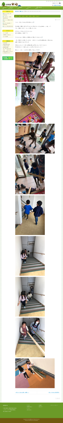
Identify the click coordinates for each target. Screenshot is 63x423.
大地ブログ (40, 406)
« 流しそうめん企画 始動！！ (22, 392)
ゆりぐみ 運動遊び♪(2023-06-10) (8, 21)
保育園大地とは (29, 406)
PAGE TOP (58, 398)
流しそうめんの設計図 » (54, 392)
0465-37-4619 (57, 5)
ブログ (21, 11)
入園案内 (21, 8)
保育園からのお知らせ (7, 34)
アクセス (30, 8)
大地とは (12, 8)
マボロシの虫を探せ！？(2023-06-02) (7, 24)
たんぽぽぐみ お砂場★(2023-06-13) (7, 17)
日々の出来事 (5, 36)
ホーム (5, 8)
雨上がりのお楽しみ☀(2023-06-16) (7, 14)
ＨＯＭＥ (28, 405)
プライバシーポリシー (54, 405)
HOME (17, 11)
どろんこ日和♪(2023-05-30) (8, 26)
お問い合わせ (39, 8)
